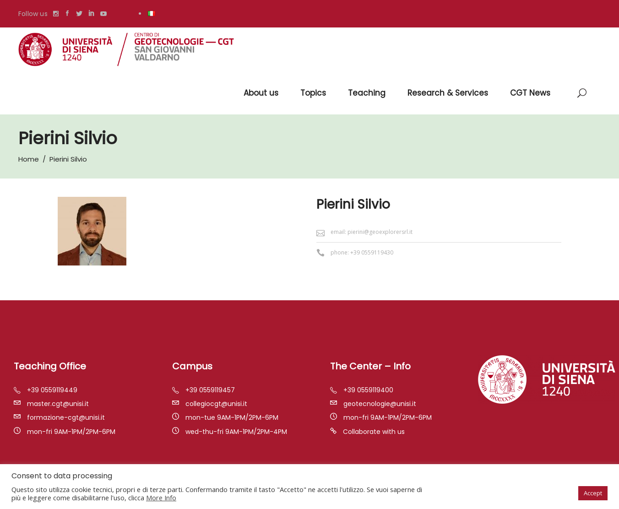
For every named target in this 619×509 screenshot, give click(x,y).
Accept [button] (593, 493)
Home (28, 159)
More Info (161, 497)
